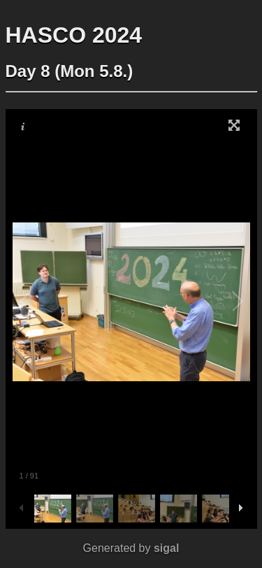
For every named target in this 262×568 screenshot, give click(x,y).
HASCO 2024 (74, 35)
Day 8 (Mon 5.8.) (69, 71)
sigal (166, 548)
